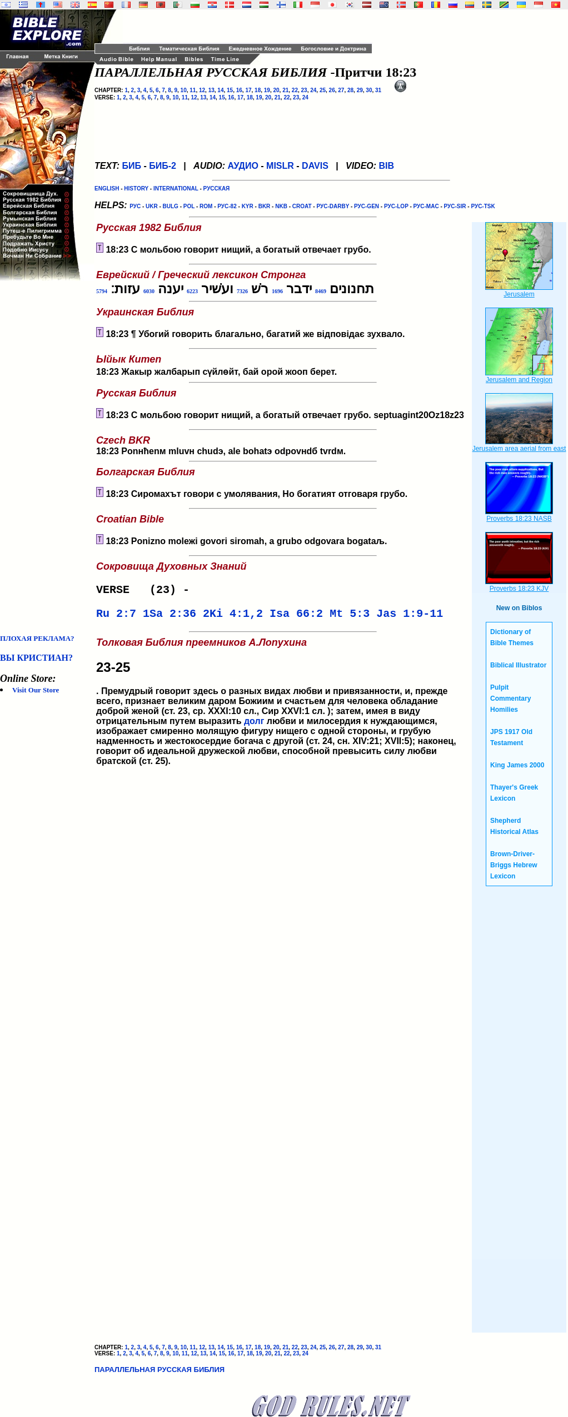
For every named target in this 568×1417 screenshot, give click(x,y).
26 (332, 90)
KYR (247, 206)
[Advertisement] (44, 457)
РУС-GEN (366, 206)
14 (220, 90)
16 (239, 90)
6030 (149, 291)
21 (285, 90)
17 (248, 90)
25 (323, 90)
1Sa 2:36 (169, 617)
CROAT (302, 206)
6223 (192, 291)
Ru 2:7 (116, 617)
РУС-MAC (426, 206)
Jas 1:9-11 (409, 617)
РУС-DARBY (332, 206)
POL (189, 206)
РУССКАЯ (216, 188)
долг (254, 725)
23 (304, 90)
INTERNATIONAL (175, 188)
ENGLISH (106, 188)
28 (350, 90)
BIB (387, 165)
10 (184, 90)
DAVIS (315, 165)
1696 (277, 291)
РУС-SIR (455, 206)
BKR (264, 206)
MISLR (280, 165)
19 (267, 90)
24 (313, 90)
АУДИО (242, 165)
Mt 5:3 (350, 617)
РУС (135, 206)
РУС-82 (226, 206)
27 (341, 90)
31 (378, 90)
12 (202, 90)
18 (258, 90)
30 (369, 90)
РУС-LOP (396, 206)
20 (276, 90)
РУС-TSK (483, 206)
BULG (170, 206)
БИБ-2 (162, 165)
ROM (206, 206)
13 (211, 90)
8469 (320, 291)
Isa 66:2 (296, 617)
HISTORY (136, 188)
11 (193, 90)
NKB (281, 206)
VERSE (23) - (146, 591)
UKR (152, 206)
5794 (101, 291)
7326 (242, 291)
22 (295, 90)
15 (230, 90)
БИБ (131, 165)
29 (360, 90)
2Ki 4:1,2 (233, 617)
